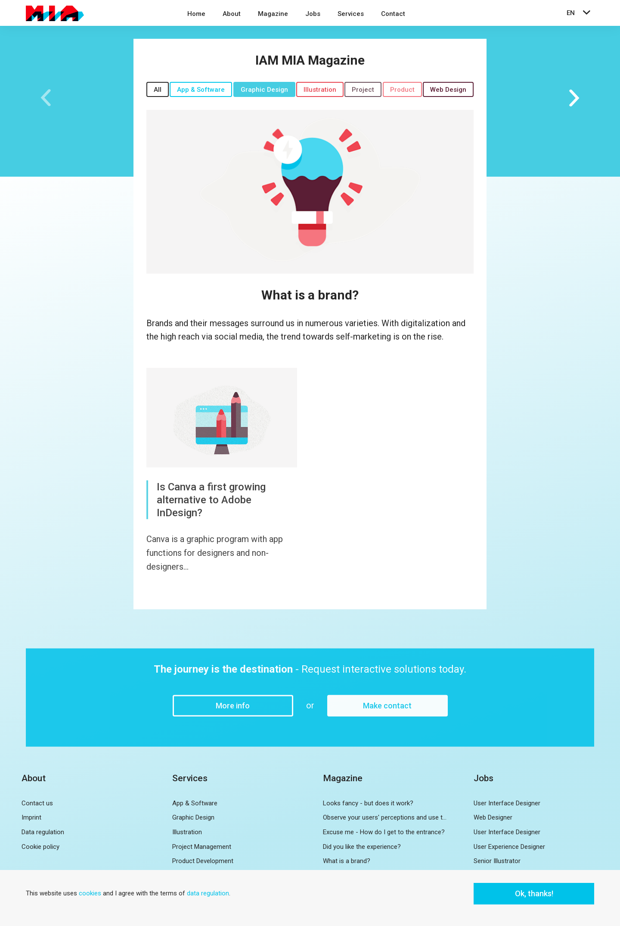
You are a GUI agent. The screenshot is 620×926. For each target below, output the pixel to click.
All (157, 90)
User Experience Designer (509, 847)
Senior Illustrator (497, 861)
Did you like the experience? (362, 847)
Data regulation (43, 832)
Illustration (320, 90)
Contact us (37, 803)
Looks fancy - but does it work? (368, 803)
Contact (393, 14)
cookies (90, 893)
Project (363, 90)
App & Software (201, 90)
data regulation (208, 893)
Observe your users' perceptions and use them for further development (385, 817)
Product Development (202, 861)
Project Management (201, 847)
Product (402, 90)
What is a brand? (310, 294)
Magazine (273, 14)
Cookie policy (40, 847)
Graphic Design (264, 90)
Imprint (31, 817)
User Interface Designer (507, 803)
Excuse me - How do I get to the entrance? (384, 832)
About (232, 14)
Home (196, 14)
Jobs (312, 14)
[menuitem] (196, 15)
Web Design (448, 90)
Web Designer (493, 817)
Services (351, 14)
